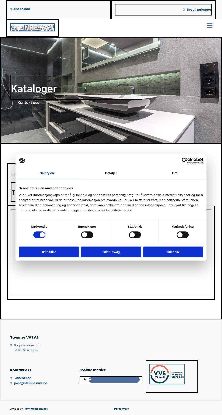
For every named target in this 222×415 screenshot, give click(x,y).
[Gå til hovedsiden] (32, 30)
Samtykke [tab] (47, 173)
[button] (28, 102)
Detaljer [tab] (111, 173)
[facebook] (90, 380)
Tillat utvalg (111, 252)
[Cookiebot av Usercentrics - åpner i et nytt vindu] (184, 161)
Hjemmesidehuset (36, 409)
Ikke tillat (49, 252)
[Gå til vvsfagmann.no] (167, 383)
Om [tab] (174, 173)
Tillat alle (173, 252)
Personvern (121, 409)
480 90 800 (21, 9)
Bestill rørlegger (199, 9)
